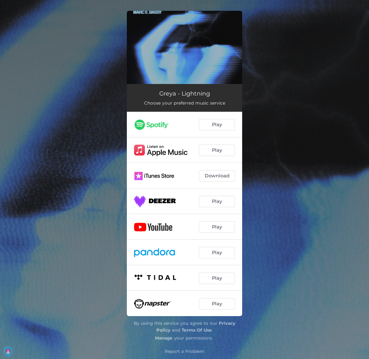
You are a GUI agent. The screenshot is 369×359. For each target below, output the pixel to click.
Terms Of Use (197, 330)
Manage (164, 338)
